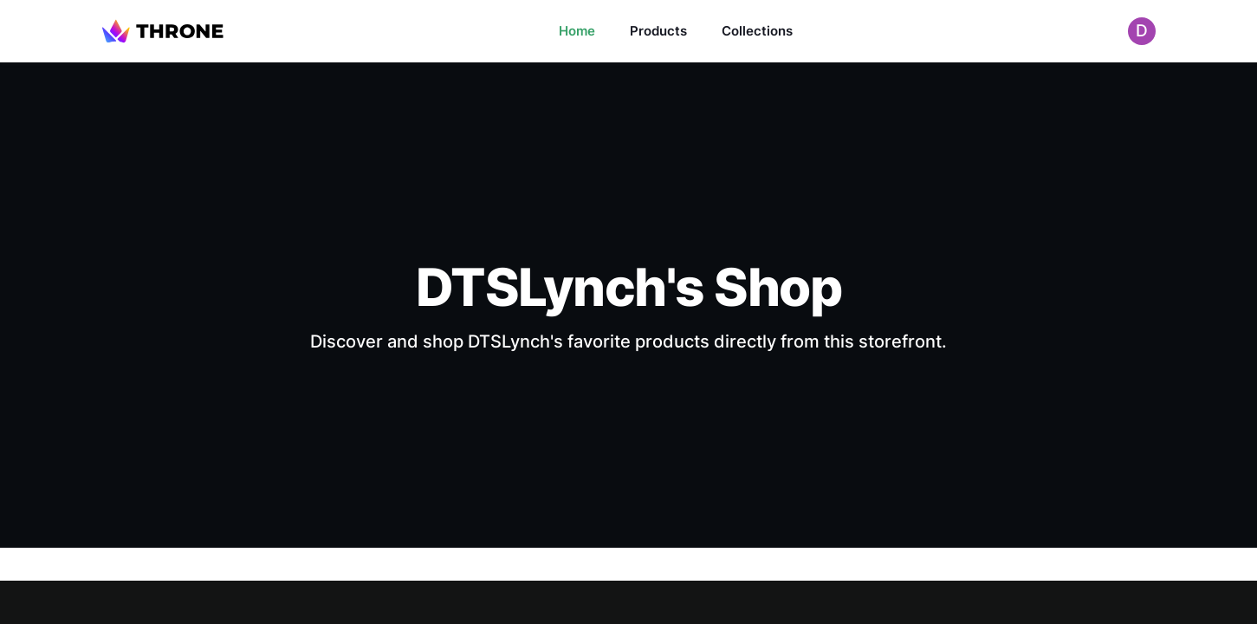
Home (577, 31)
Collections (757, 31)
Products (658, 31)
